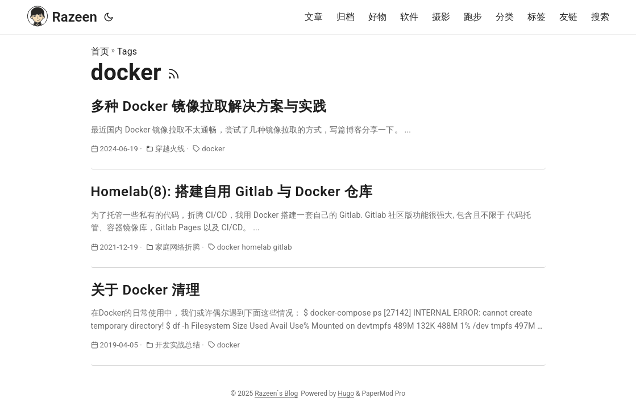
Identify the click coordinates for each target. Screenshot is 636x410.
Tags (127, 51)
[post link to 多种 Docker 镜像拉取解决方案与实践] (318, 133)
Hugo (346, 393)
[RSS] (173, 72)
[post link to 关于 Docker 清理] (318, 323)
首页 (100, 51)
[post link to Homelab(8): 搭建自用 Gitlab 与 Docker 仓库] (318, 225)
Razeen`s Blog (276, 393)
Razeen (62, 16)
